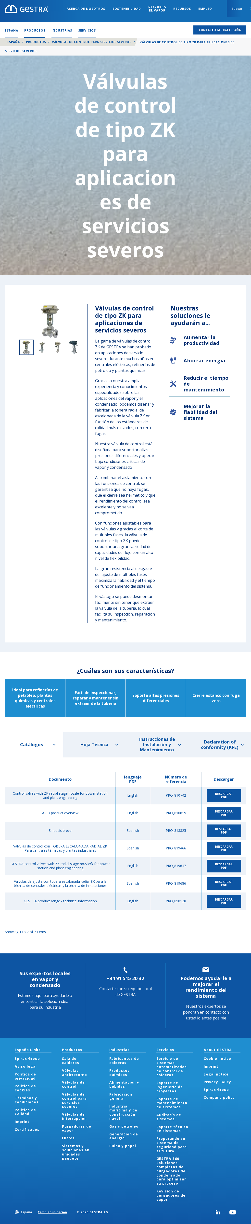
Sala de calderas (70, 1060)
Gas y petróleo (123, 1126)
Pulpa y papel (122, 1146)
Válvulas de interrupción (74, 1116)
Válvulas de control (73, 1084)
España (13, 42)
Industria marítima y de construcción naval (123, 1112)
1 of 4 (26, 347)
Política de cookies (25, 1088)
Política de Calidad (25, 1112)
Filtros (68, 1138)
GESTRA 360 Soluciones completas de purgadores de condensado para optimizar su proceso (171, 1171)
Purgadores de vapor (76, 1128)
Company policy (219, 1097)
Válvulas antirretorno (74, 1072)
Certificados (27, 1129)
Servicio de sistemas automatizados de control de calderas (171, 1066)
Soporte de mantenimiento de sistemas (171, 1103)
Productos (36, 42)
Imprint (22, 1121)
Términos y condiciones (26, 1100)
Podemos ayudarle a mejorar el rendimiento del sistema (206, 987)
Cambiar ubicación (52, 1212)
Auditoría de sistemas (168, 1116)
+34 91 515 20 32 (125, 978)
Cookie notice (217, 1058)
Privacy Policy (217, 1082)
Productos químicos (119, 1072)
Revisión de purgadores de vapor (171, 1195)
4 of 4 (73, 347)
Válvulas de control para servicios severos (91, 42)
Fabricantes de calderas (124, 1060)
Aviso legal (26, 1066)
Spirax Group (27, 1058)
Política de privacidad (25, 1076)
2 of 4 (42, 347)
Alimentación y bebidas (124, 1084)
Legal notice (216, 1074)
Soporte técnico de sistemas (172, 1128)
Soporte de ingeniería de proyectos (169, 1086)
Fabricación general (120, 1096)
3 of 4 (57, 347)
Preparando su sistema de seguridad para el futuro (171, 1144)
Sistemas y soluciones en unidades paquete (75, 1152)
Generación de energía (123, 1136)
